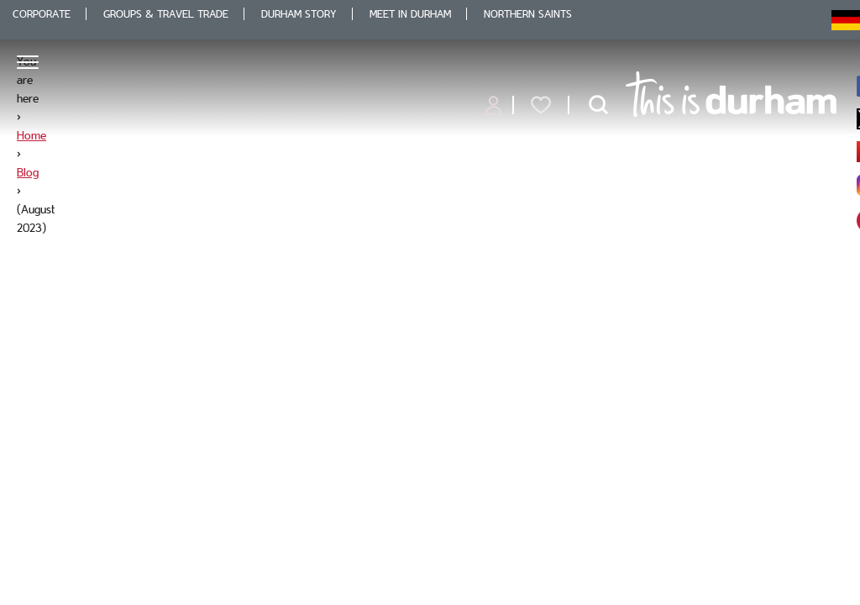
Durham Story (299, 14)
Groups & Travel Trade (165, 14)
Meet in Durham (410, 14)
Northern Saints (528, 14)
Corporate (42, 14)
